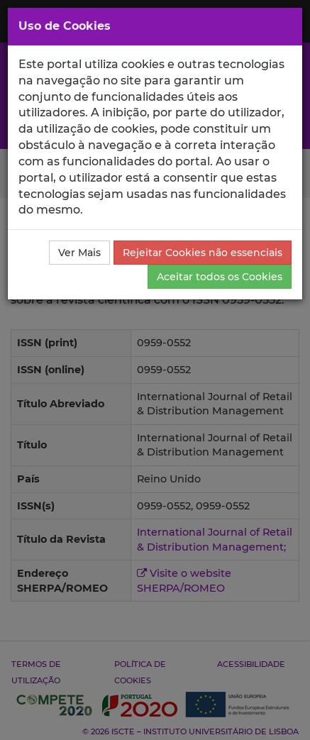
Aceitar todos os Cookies (219, 276)
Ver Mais (79, 252)
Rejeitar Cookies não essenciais (202, 252)
